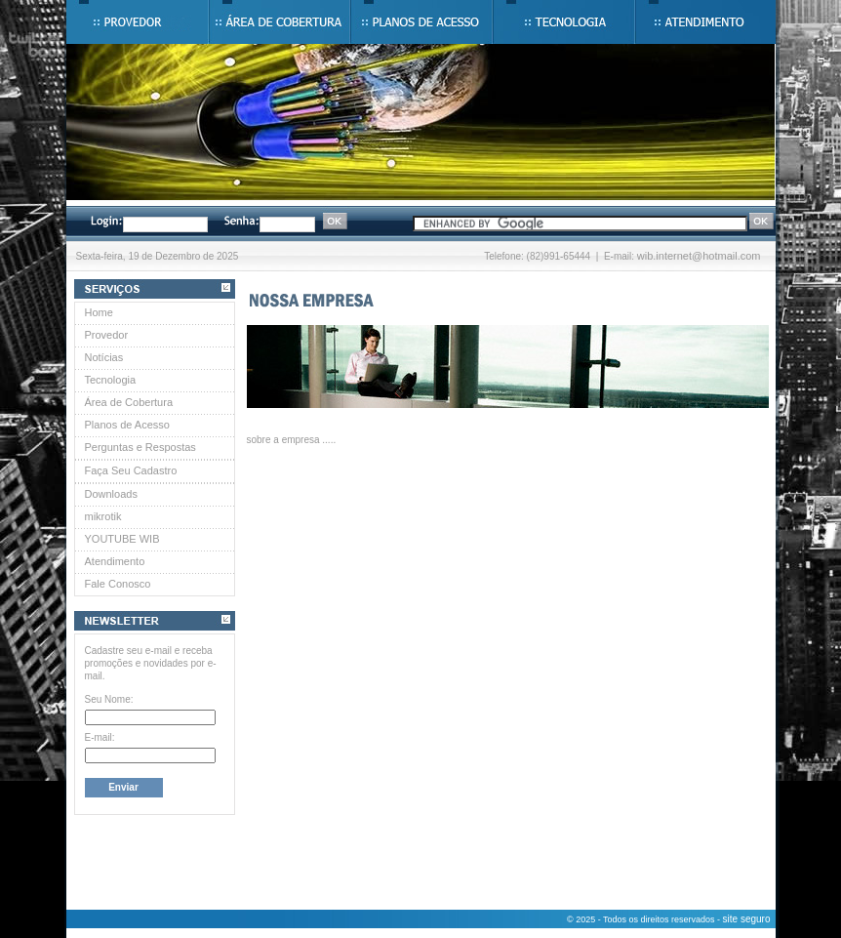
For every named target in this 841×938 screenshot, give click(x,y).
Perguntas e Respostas (140, 447)
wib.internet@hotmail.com (699, 256)
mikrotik (103, 516)
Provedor (107, 335)
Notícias (104, 357)
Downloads (111, 494)
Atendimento (115, 561)
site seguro (747, 919)
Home (99, 312)
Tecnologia (111, 380)
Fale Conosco (118, 584)
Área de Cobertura (129, 402)
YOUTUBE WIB (122, 539)
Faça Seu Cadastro (131, 470)
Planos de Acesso (127, 424)
